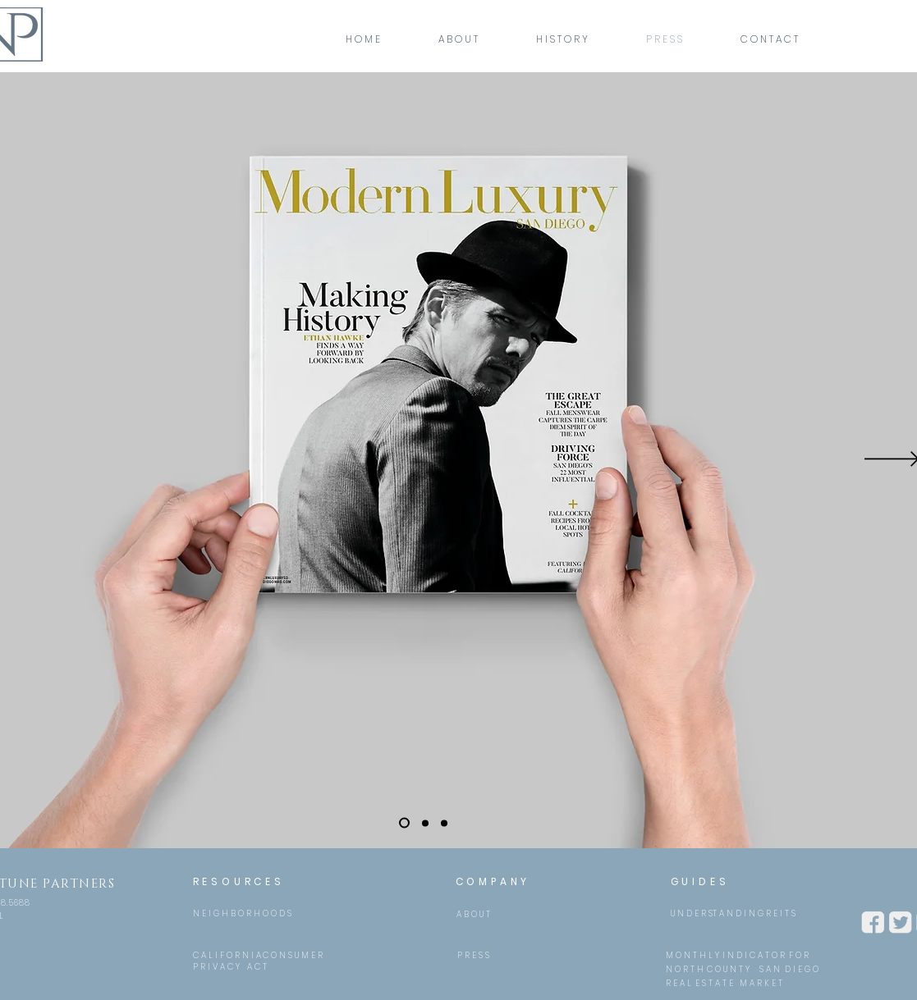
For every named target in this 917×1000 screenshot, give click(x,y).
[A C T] (257, 966)
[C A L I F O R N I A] (227, 955)
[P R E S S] (473, 955)
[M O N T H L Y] (692, 955)
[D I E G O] (801, 969)
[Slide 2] (425, 823)
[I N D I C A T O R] (753, 955)
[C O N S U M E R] (293, 955)
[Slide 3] (444, 823)
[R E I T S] (780, 913)
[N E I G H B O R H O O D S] (242, 913)
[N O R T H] (685, 969)
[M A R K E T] (761, 983)
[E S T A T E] (714, 983)
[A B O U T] (473, 914)
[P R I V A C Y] (216, 966)
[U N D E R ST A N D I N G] (717, 913)
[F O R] (799, 955)
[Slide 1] (404, 823)
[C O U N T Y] (728, 969)
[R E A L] (678, 983)
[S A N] (769, 969)
